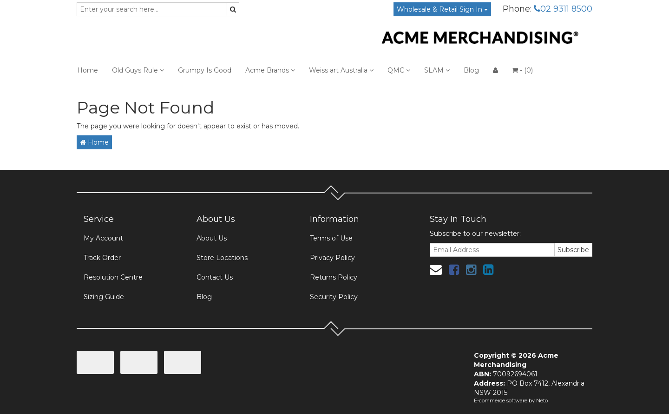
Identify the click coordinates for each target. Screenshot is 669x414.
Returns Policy (333, 277)
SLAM (437, 70)
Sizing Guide (104, 297)
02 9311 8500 (563, 9)
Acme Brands (270, 70)
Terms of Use (331, 238)
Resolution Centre (113, 277)
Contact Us (215, 277)
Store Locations (222, 258)
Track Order (102, 258)
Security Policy (334, 297)
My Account (103, 238)
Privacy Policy (332, 258)
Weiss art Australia (341, 70)
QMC (398, 70)
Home (87, 70)
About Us (212, 238)
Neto (542, 400)
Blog (471, 70)
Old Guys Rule (138, 70)
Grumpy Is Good (204, 70)
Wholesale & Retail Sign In (442, 9)
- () (522, 70)
